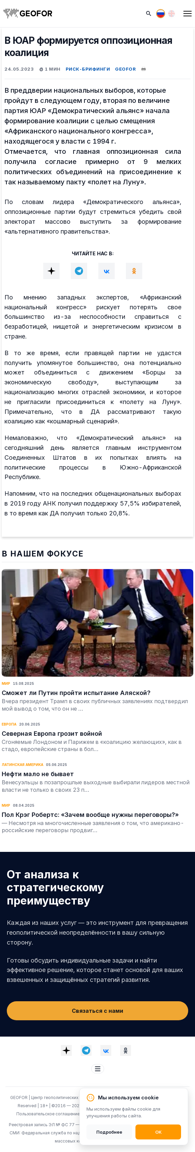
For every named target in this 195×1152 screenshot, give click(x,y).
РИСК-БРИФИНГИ (88, 69)
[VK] (106, 271)
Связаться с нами (97, 1010)
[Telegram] (79, 271)
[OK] (134, 271)
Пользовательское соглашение (48, 1113)
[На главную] (27, 13)
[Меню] (187, 14)
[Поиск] (149, 13)
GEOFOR (125, 69)
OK (158, 1132)
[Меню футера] (97, 1069)
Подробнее (109, 1132)
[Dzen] (51, 271)
